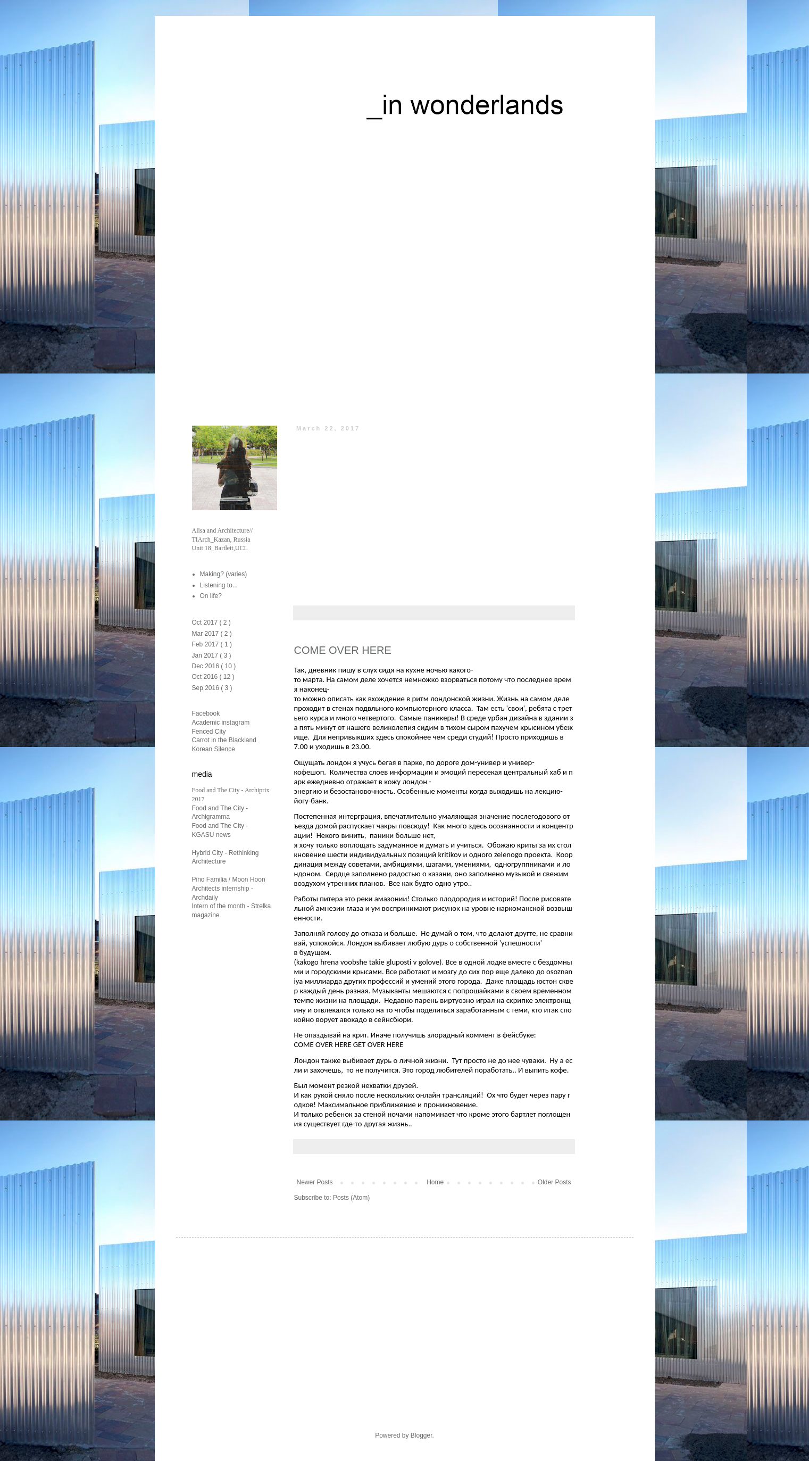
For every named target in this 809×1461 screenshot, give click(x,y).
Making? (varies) (223, 574)
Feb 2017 (206, 644)
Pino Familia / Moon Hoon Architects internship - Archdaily (228, 888)
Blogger (421, 1435)
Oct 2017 (206, 622)
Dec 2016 (206, 666)
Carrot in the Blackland (224, 740)
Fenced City (209, 731)
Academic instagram (221, 722)
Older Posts (554, 1182)
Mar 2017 (206, 633)
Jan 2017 (206, 655)
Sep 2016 (206, 688)
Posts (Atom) (351, 1197)
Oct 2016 (206, 676)
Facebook (206, 713)
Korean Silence (213, 749)
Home (435, 1182)
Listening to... (219, 585)
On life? (211, 596)
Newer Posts (315, 1182)
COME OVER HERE (342, 650)
